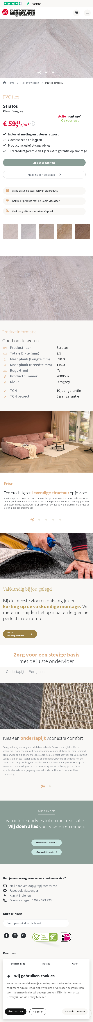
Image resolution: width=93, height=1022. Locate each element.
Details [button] (46, 963)
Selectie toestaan (75, 1011)
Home (9, 82)
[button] (44, 162)
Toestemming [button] (17, 963)
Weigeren (38, 1011)
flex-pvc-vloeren (30, 82)
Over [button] (75, 963)
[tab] (39, 72)
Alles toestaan (16, 1011)
